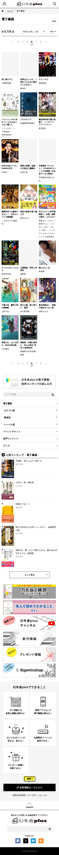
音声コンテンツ (10, 438)
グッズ (6, 445)
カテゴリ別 (9, 410)
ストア (10, 11)
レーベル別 (9, 424)
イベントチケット (12, 431)
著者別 (7, 417)
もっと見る (29, 575)
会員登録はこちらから (29, 787)
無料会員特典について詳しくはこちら (30, 795)
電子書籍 (7, 403)
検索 (54, 21)
